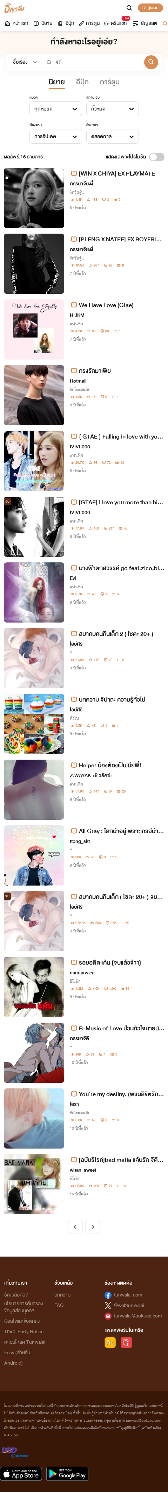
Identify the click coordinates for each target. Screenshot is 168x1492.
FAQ (58, 1305)
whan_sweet (83, 1170)
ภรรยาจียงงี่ (81, 183)
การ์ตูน (89, 23)
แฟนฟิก (76, 323)
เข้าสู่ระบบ (150, 7)
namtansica (82, 972)
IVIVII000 (80, 446)
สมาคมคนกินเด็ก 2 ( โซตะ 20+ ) (111, 634)
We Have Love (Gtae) (102, 305)
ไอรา (74, 1104)
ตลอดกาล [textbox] (101, 136)
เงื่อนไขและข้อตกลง (22, 1321)
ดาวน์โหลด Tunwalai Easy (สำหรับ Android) (24, 1352)
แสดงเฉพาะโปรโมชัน (126, 156)
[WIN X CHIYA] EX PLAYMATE (112, 174)
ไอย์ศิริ (76, 644)
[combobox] (56, 109)
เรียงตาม (35, 125)
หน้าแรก (16, 23)
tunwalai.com (128, 1295)
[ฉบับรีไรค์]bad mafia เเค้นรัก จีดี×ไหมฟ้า (116, 1160)
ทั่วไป (74, 718)
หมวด (33, 97)
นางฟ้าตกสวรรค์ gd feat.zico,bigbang (116, 568)
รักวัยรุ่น (77, 192)
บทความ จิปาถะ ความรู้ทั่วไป (107, 700)
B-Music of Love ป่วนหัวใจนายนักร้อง (116, 1028)
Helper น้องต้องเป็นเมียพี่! (105, 765)
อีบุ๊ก (65, 23)
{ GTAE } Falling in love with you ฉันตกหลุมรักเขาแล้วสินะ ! (115, 437)
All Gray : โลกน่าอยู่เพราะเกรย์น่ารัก (115, 831)
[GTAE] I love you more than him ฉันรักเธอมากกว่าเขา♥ (116, 502)
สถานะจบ (93, 97)
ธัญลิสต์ (144, 23)
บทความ (62, 1295)
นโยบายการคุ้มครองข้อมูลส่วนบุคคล (23, 1307)
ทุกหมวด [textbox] (43, 109)
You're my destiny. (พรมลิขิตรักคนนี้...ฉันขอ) (116, 1094)
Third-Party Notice (23, 1331)
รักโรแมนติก (80, 389)
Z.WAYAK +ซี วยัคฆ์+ (91, 775)
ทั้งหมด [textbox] (98, 109)
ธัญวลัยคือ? (16, 1295)
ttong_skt (80, 841)
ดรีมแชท (116, 22)
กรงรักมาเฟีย (90, 371)
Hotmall (78, 381)
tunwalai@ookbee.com (138, 1316)
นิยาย (42, 23)
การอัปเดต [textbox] (45, 136)
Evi (73, 578)
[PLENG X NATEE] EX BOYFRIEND (117, 239)
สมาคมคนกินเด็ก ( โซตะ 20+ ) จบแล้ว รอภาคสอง (116, 897)
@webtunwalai (129, 1305)
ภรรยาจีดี (79, 1038)
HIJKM (77, 315)
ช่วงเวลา (92, 125)
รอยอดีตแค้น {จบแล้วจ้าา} (105, 963)
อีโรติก (75, 981)
